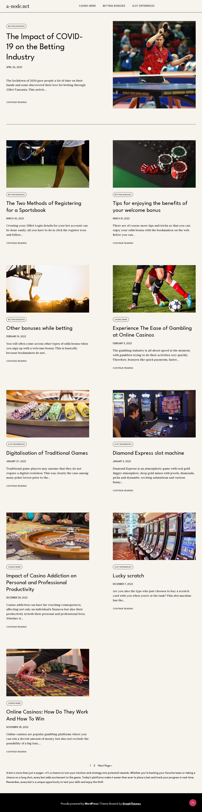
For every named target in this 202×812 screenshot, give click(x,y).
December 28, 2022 (17, 598)
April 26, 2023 (14, 67)
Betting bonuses (114, 6)
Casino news (87, 6)
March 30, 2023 (15, 219)
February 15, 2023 (16, 336)
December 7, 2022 (123, 584)
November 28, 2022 (17, 727)
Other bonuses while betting (39, 328)
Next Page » (105, 765)
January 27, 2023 (16, 461)
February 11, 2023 (122, 343)
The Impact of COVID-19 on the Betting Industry (44, 47)
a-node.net (17, 6)
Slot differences (143, 6)
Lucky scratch (128, 576)
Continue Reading (16, 102)
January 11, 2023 (122, 461)
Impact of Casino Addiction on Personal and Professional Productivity (41, 582)
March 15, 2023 (121, 219)
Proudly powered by (80, 804)
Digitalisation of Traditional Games (47, 453)
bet (11, 773)
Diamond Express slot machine (148, 453)
